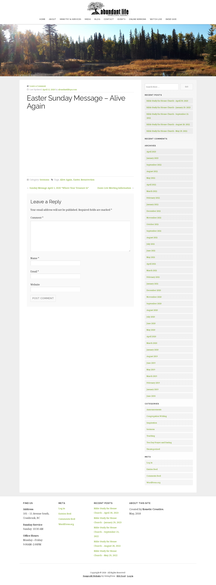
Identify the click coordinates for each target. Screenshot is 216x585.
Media (88, 19)
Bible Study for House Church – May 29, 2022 (167, 131)
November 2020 (154, 297)
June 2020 (151, 323)
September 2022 (154, 164)
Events (121, 19)
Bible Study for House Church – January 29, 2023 (168, 107)
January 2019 (152, 389)
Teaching (151, 435)
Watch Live (156, 19)
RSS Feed (121, 576)
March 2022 (152, 191)
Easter (76, 179)
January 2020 (152, 349)
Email (34, 271)
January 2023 (152, 158)
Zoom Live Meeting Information (114, 187)
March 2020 (152, 343)
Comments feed (154, 475)
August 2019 (152, 356)
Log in (149, 462)
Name (34, 258)
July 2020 (151, 316)
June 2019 (151, 363)
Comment (36, 217)
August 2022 (152, 171)
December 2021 (154, 211)
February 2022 (153, 197)
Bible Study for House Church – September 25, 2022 (106, 532)
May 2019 (151, 369)
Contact (109, 19)
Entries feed (152, 469)
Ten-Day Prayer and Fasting (159, 442)
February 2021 (153, 277)
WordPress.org (153, 482)
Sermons (44, 179)
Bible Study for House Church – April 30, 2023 (167, 100)
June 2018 (151, 396)
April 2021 (151, 263)
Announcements (154, 409)
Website (35, 284)
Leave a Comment (38, 86)
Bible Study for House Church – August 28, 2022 (168, 124)
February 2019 (153, 382)
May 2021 (151, 257)
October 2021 (153, 224)
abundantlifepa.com (67, 89)
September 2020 (154, 303)
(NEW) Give (171, 19)
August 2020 (152, 310)
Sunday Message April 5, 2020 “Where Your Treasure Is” (59, 187)
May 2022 (151, 178)
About (52, 19)
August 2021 (152, 237)
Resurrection (87, 179)
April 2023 (151, 151)
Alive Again (66, 179)
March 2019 (152, 376)
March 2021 (152, 270)
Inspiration (152, 422)
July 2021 (151, 244)
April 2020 (151, 336)
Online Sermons (137, 19)
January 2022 (152, 204)
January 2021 (152, 283)
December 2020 (154, 290)
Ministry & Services (70, 19)
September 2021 (154, 230)
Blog (97, 19)
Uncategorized (153, 449)
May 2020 (151, 329)
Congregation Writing (157, 416)
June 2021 (151, 250)
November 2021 (154, 217)
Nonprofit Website (92, 576)
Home (42, 19)
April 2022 (151, 184)
